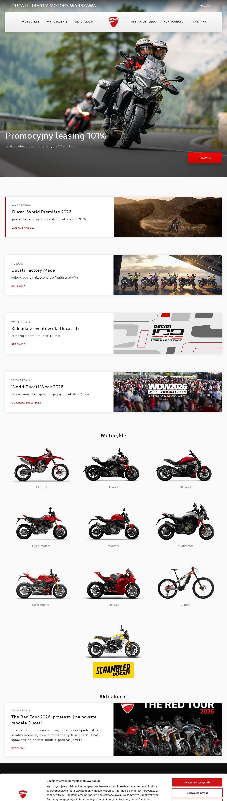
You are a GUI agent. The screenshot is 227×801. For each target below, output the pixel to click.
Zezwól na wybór (197, 767)
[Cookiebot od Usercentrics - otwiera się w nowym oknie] (22, 794)
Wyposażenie (57, 22)
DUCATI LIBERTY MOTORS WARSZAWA (54, 6)
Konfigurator (175, 22)
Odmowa (197, 778)
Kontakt (199, 22)
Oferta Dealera (143, 22)
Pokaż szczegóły (189, 794)
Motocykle (30, 22)
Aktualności (85, 22)
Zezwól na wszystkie (197, 757)
